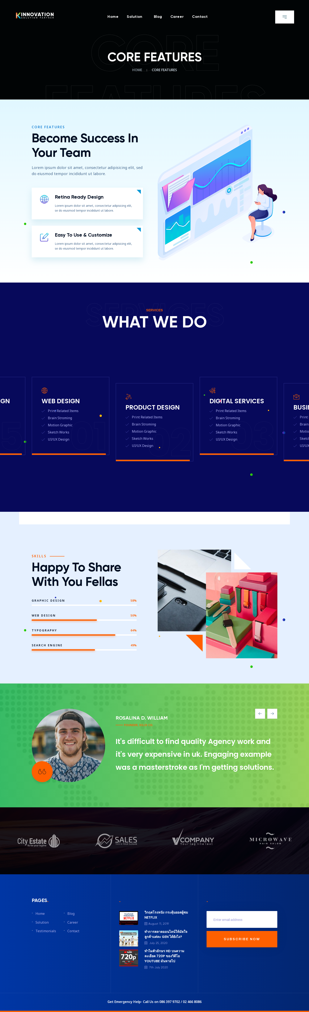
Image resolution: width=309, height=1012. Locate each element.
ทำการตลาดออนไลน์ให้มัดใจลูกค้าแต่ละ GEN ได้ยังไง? (165, 934)
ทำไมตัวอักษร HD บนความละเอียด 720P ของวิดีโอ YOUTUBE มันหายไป (164, 956)
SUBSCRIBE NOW (242, 939)
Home (112, 17)
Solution (134, 17)
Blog (158, 17)
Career (177, 17)
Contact (200, 17)
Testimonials (45, 931)
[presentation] (260, 714)
